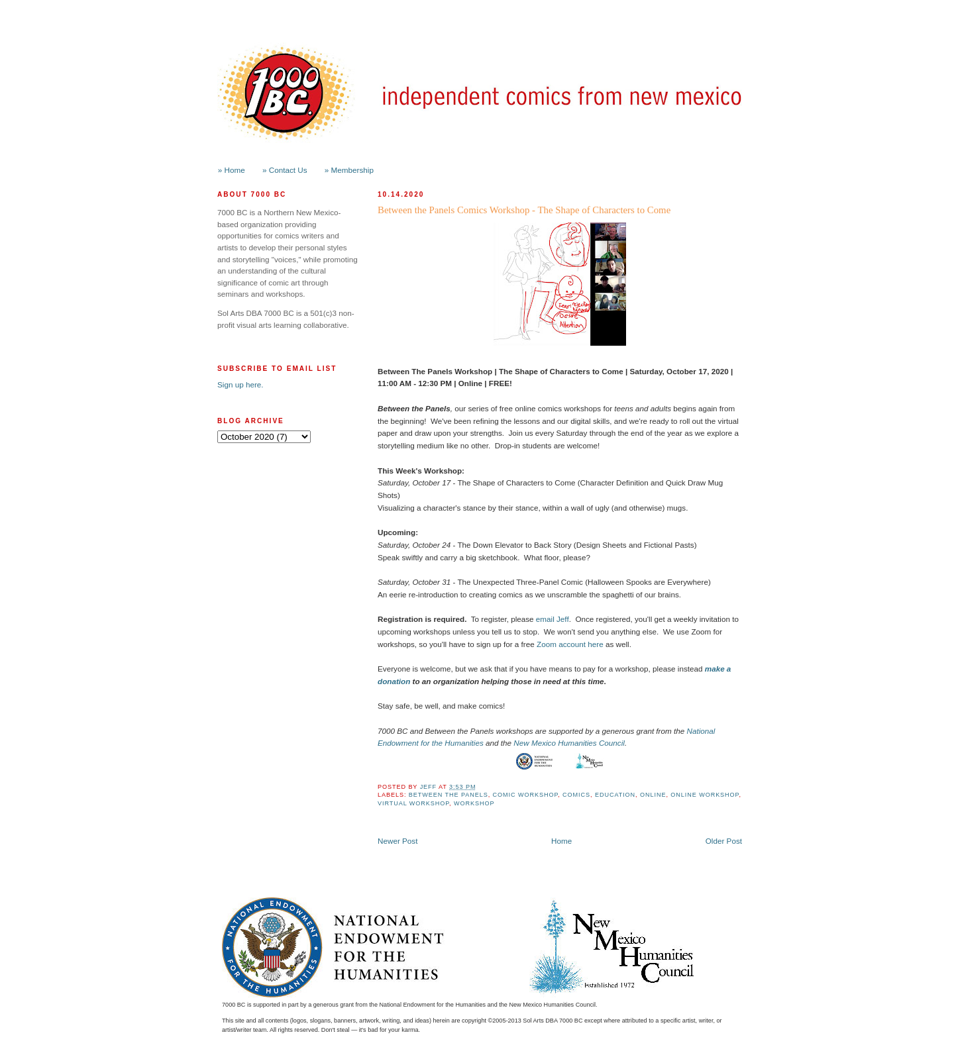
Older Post (724, 840)
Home (561, 840)
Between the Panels (448, 794)
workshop (474, 803)
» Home (231, 170)
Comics (576, 794)
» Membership (349, 170)
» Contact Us (284, 170)
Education (615, 794)
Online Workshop (704, 794)
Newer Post (397, 840)
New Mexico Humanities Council (569, 742)
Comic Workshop (525, 794)
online (653, 794)
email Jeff (552, 619)
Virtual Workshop (413, 803)
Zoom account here (570, 644)
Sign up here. (240, 384)
